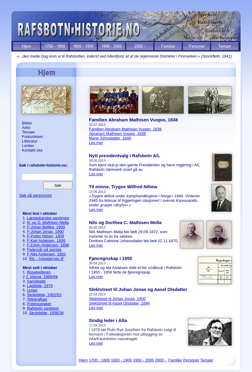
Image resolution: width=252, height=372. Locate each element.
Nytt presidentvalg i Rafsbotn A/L (124, 155)
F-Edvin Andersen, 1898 (48, 245)
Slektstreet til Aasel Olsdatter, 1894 (119, 303)
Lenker (28, 145)
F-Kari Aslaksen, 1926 (46, 240)
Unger (32, 290)
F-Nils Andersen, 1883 (46, 254)
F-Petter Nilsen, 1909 (45, 236)
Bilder (27, 123)
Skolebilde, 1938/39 (46, 313)
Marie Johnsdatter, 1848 (110, 138)
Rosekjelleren (39, 272)
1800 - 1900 (121, 360)
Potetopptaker (39, 304)
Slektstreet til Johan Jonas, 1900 (117, 298)
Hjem (83, 360)
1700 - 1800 (99, 360)
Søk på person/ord (35, 195)
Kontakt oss (32, 150)
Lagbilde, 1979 (39, 285)
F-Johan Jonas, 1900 (45, 231)
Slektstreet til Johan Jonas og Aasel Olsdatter (138, 289)
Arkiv (26, 127)
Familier (175, 360)
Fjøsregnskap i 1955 (110, 258)
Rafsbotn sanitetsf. (43, 308)
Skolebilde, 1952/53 (44, 294)
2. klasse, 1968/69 (42, 276)
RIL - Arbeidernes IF (46, 258)
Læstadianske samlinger (48, 218)
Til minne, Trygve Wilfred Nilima (123, 186)
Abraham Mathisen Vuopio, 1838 (117, 133)
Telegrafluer (37, 299)
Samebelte (36, 281)
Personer (191, 360)
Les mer (96, 142)
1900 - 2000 (143, 360)
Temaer (28, 132)
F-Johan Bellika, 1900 (46, 227)
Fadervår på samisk (44, 249)
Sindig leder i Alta (108, 320)
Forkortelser (32, 136)
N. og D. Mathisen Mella (48, 222)
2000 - (161, 360)
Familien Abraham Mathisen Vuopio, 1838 (133, 119)
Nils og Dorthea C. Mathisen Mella (125, 222)
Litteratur (29, 141)
